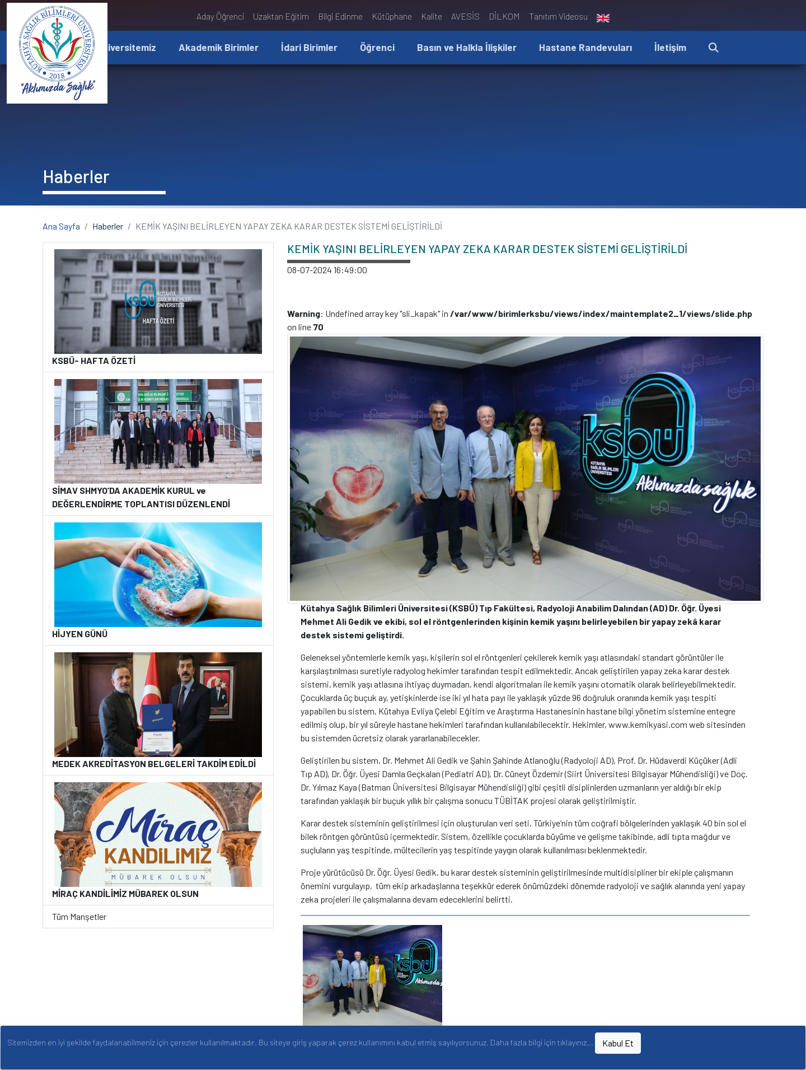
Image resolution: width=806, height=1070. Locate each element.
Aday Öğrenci (220, 16)
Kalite (431, 16)
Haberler (107, 226)
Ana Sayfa (61, 226)
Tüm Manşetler (79, 916)
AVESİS (465, 16)
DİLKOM (504, 16)
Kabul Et (618, 1043)
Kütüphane (392, 16)
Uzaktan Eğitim (281, 16)
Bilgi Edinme (340, 16)
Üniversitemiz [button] (126, 47)
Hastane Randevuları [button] (585, 47)
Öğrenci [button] (377, 47)
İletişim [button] (670, 47)
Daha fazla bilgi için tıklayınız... (541, 1042)
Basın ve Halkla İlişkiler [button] (467, 47)
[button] (713, 47)
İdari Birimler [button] (309, 47)
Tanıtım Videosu (558, 16)
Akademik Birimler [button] (219, 47)
